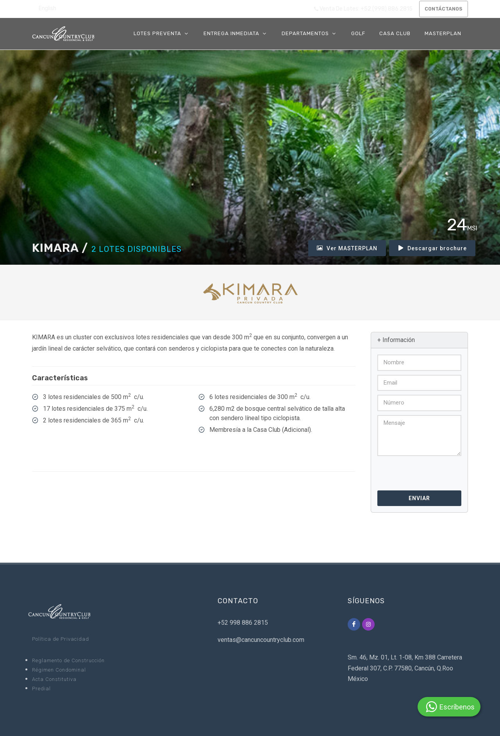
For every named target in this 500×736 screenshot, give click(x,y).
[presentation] (419, 470)
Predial (41, 688)
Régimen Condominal (59, 670)
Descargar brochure (432, 248)
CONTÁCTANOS (442, 8)
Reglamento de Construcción (68, 660)
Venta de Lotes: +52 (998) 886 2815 (360, 9)
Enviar (419, 498)
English (47, 8)
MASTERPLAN (443, 33)
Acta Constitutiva (54, 679)
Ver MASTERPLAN (347, 248)
